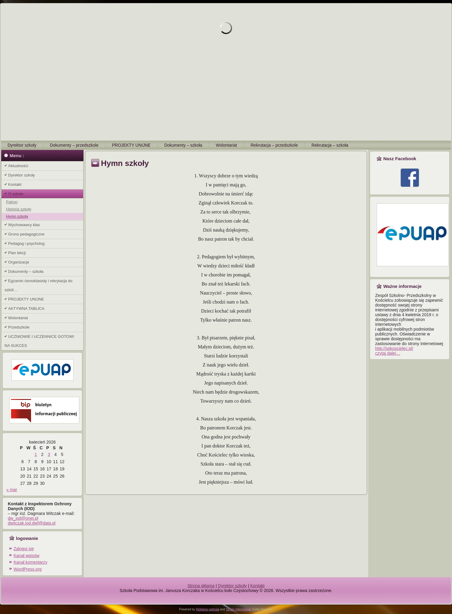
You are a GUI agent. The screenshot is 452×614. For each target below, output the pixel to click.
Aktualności (18, 166)
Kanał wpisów (26, 555)
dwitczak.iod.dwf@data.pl (31, 523)
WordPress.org (28, 569)
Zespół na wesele (226, 595)
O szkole (16, 194)
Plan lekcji (17, 253)
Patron (11, 202)
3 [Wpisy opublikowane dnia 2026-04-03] (49, 454)
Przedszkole (19, 327)
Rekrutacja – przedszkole (274, 145)
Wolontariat (226, 145)
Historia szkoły (18, 209)
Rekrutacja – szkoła (330, 145)
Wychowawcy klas (24, 225)
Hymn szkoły (17, 216)
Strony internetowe (238, 609)
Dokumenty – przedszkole (74, 145)
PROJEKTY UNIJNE (131, 145)
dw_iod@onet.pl (23, 518)
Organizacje (18, 262)
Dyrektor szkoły (22, 145)
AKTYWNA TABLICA (26, 308)
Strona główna (201, 585)
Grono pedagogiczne (26, 234)
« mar (11, 489)
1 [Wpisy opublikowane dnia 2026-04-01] (36, 454)
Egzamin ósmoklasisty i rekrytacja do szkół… (38, 285)
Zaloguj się (24, 548)
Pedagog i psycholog (26, 243)
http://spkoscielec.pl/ (394, 348)
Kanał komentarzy (30, 562)
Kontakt (14, 184)
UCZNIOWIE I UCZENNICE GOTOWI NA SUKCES (39, 341)
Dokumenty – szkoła (183, 145)
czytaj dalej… (387, 353)
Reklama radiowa (207, 609)
